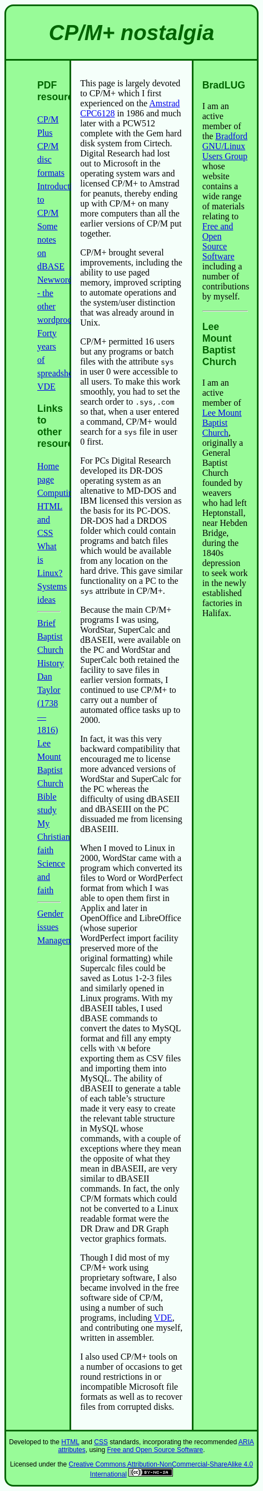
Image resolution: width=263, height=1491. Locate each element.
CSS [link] (101, 1442)
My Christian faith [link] (53, 837)
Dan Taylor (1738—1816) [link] (49, 703)
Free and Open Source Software (218, 241)
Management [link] (60, 940)
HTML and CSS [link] (49, 519)
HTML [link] (70, 1442)
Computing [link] (57, 493)
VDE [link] (163, 1317)
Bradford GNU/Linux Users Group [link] (224, 146)
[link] (150, 1474)
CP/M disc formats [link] (50, 159)
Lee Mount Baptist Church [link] (222, 422)
